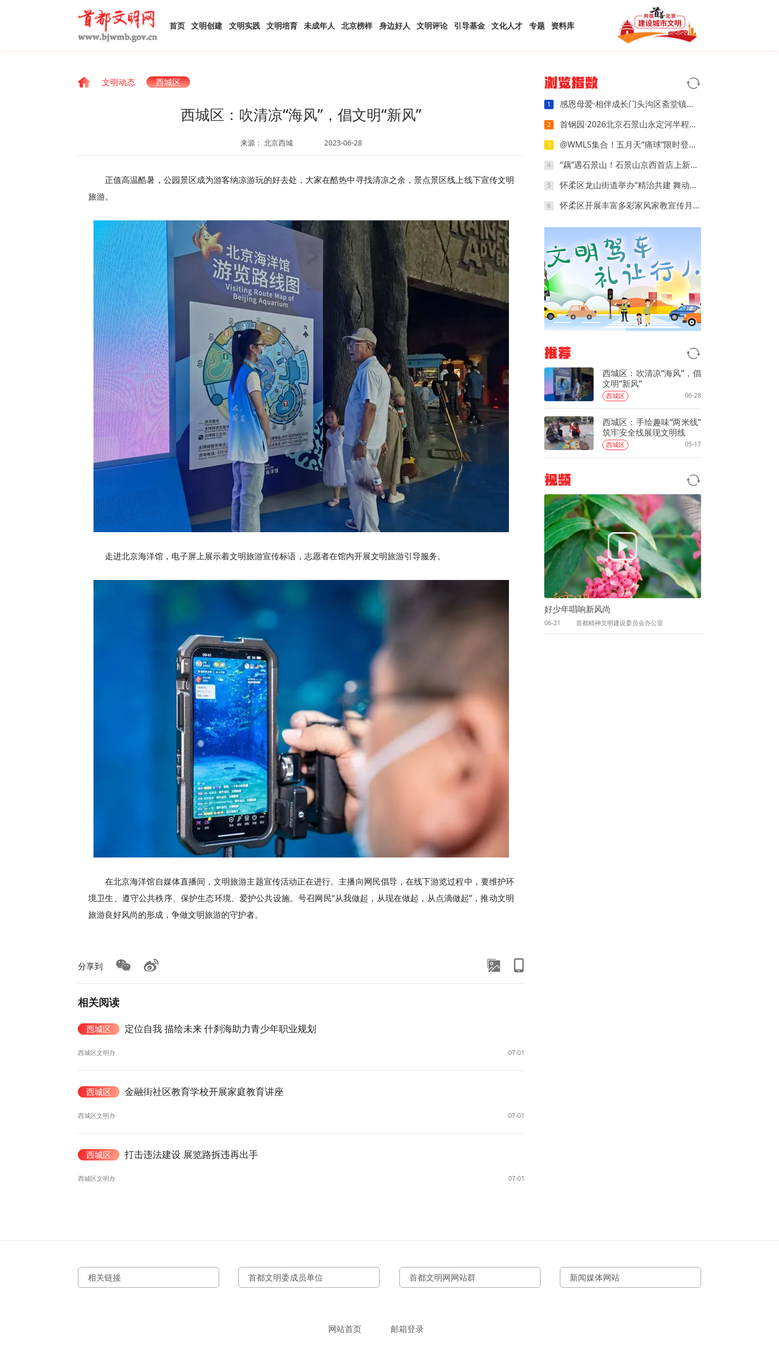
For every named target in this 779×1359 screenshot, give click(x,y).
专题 (537, 25)
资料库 (562, 25)
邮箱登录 (407, 1329)
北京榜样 (356, 25)
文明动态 (118, 82)
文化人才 (506, 25)
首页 (177, 25)
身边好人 (394, 25)
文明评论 (432, 25)
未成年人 (319, 25)
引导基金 (469, 25)
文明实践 (244, 25)
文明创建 (206, 25)
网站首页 (344, 1329)
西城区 (168, 82)
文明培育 (282, 25)
